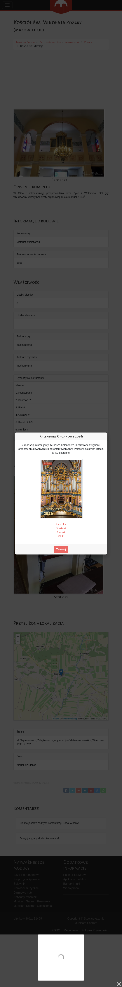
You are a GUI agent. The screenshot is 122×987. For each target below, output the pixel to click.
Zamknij (61, 549)
